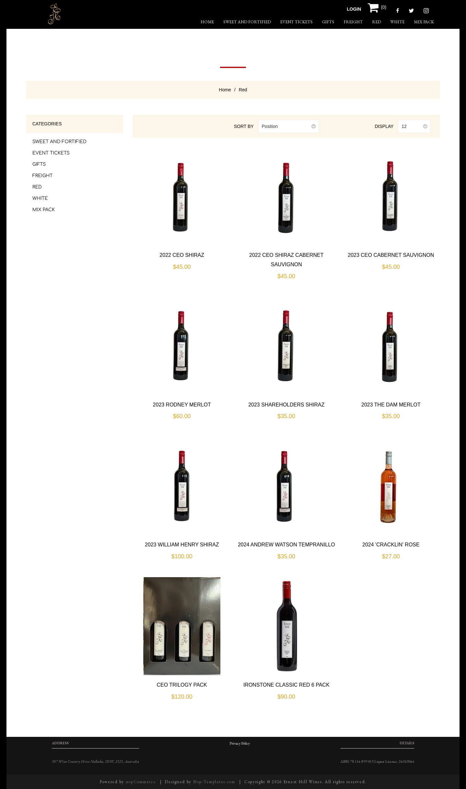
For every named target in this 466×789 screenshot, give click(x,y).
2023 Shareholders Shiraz (286, 404)
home (207, 22)
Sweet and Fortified (247, 22)
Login (354, 9)
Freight (353, 22)
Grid (145, 126)
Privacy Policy (239, 743)
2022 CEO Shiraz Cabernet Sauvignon (286, 259)
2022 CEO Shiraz (182, 255)
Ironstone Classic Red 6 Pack (286, 685)
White (397, 22)
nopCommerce (141, 781)
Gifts (328, 22)
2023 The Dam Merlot (391, 404)
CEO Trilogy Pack (182, 685)
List (156, 126)
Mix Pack (424, 22)
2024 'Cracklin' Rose (391, 544)
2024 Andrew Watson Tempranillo (286, 544)
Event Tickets (296, 22)
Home (225, 89)
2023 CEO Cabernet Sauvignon (391, 255)
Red (376, 22)
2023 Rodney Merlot (182, 404)
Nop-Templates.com (214, 781)
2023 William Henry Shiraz (182, 544)
